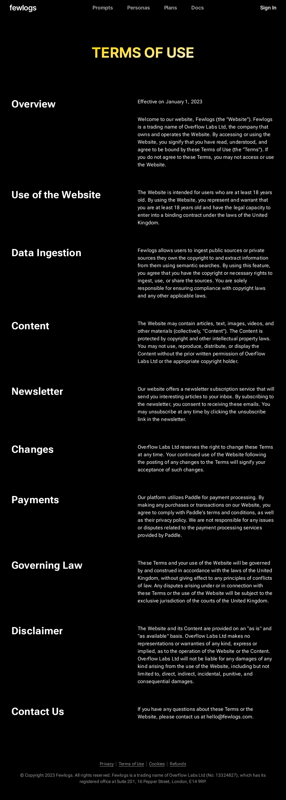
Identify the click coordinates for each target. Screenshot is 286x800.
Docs (197, 8)
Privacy (107, 764)
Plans (170, 8)
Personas (138, 8)
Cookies (157, 764)
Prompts (102, 8)
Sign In (268, 8)
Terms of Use (131, 764)
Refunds (178, 764)
